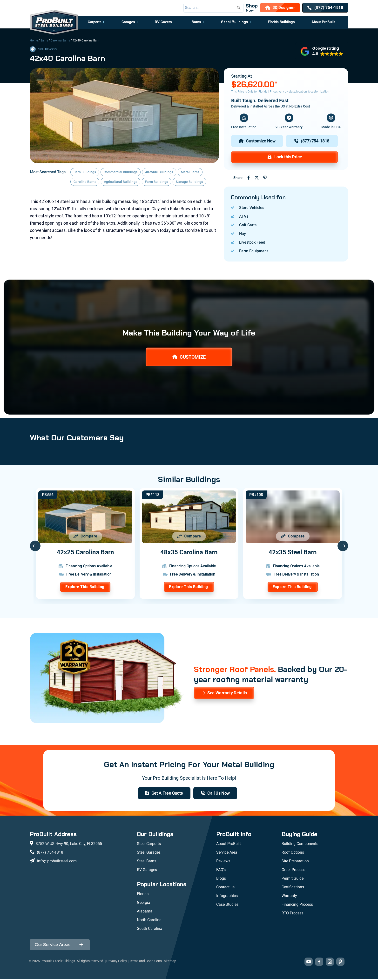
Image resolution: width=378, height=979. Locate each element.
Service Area (226, 852)
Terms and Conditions (145, 961)
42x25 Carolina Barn (85, 552)
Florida (143, 894)
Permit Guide (293, 878)
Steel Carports (149, 843)
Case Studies (227, 904)
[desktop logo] (54, 23)
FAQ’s (221, 869)
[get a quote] (164, 793)
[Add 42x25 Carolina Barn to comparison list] (85, 536)
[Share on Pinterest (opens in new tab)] (265, 178)
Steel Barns (146, 861)
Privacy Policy (116, 961)
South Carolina (149, 928)
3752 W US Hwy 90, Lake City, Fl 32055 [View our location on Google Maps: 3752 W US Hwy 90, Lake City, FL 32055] (69, 843)
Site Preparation (295, 861)
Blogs (221, 878)
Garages (128, 22)
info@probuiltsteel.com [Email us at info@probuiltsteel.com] (57, 861)
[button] (96, 24)
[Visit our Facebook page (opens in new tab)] (319, 962)
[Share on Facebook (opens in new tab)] (248, 178)
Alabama (144, 911)
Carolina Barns (60, 40)
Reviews (223, 861)
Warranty (289, 895)
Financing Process (297, 904)
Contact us (225, 887)
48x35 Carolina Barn (189, 552)
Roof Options (293, 852)
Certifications (293, 887)
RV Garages (147, 869)
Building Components (300, 843)
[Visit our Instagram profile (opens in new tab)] (330, 962)
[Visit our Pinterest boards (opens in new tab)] (340, 962)
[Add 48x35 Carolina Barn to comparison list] (189, 536)
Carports (94, 22)
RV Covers (163, 22)
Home (34, 40)
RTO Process (292, 913)
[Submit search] (238, 8)
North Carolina (149, 920)
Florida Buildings (281, 22)
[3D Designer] (280, 8)
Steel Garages (149, 852)
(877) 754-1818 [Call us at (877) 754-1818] (50, 852)
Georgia (143, 902)
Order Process (293, 869)
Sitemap (170, 961)
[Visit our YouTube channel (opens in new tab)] (308, 962)
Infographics (227, 895)
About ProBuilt (323, 22)
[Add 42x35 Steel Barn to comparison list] (293, 536)
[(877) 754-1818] (325, 8)
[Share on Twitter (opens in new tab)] (257, 178)
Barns (196, 22)
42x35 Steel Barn (293, 552)
